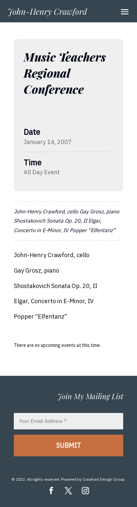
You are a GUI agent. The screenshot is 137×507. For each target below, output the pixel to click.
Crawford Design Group (103, 479)
